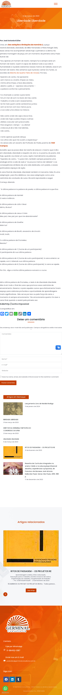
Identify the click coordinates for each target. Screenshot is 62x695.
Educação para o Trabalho (20, 577)
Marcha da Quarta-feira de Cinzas (24, 73)
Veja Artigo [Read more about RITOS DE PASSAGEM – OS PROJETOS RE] (31, 590)
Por (22, 581)
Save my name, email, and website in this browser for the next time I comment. (30, 377)
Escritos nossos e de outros (41, 577)
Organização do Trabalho (20, 579)
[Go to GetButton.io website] (5, 692)
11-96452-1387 (13, 650)
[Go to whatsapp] (5, 688)
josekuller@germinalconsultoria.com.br (21, 661)
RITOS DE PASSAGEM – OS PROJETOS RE (31, 571)
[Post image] (31, 548)
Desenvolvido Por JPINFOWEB (34, 691)
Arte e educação (39, 575)
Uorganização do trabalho (40, 579)
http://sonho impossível (17, 304)
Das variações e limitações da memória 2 (25, 45)
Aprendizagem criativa (24, 575)
